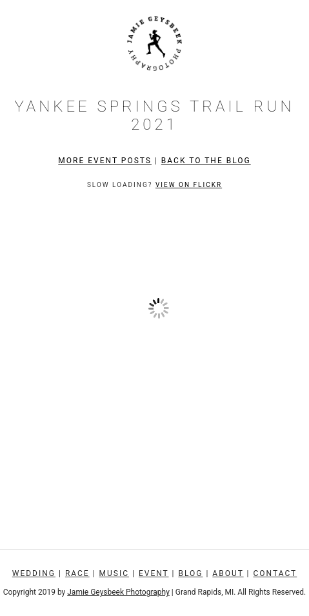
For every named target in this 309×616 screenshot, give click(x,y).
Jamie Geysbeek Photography (118, 592)
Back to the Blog (206, 160)
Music (114, 573)
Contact (275, 573)
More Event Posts (105, 160)
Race (77, 573)
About (227, 573)
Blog (190, 573)
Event (154, 573)
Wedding (33, 573)
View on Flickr (188, 184)
